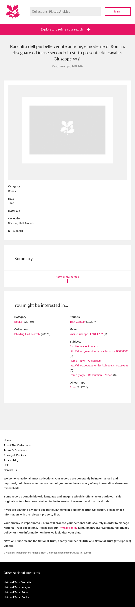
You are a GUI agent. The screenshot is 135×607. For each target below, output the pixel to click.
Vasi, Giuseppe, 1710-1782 (86, 334)
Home (7, 440)
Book (73, 387)
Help (6, 465)
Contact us (10, 470)
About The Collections (17, 445)
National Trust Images (17, 587)
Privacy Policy (68, 527)
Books (18, 321)
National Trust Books (16, 597)
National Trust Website (17, 582)
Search (117, 11)
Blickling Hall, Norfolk (27, 334)
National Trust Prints (16, 592)
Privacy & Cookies (15, 455)
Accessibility (11, 460)
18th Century (77, 321)
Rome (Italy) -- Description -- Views (91, 375)
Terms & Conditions (16, 450)
